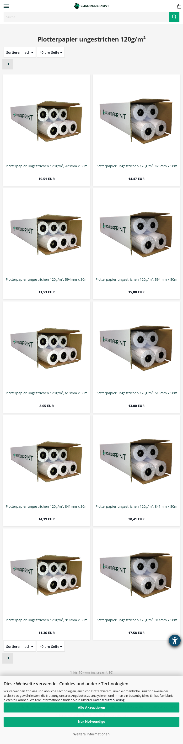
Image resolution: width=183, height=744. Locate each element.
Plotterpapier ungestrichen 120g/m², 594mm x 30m (46, 280)
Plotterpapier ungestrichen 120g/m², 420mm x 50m (136, 166)
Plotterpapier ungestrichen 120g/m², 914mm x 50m (136, 620)
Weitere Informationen (91, 734)
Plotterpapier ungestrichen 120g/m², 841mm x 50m (136, 507)
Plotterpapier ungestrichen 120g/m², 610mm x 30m (46, 393)
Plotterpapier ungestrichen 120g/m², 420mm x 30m (46, 166)
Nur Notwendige (91, 721)
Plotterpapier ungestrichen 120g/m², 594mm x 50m (136, 280)
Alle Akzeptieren (91, 707)
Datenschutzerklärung (108, 700)
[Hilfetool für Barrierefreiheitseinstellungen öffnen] (175, 640)
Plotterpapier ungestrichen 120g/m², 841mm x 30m (46, 507)
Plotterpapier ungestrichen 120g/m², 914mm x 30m (46, 620)
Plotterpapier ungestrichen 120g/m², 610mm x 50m (136, 393)
